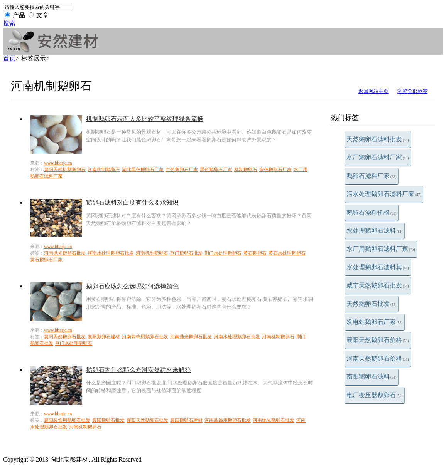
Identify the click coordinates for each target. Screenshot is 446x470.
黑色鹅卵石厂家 (216, 169)
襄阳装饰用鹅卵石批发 (67, 420)
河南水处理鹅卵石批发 (111, 253)
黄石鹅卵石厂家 (46, 259)
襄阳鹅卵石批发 (108, 420)
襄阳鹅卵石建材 (104, 336)
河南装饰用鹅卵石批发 (145, 336)
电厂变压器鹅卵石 (374, 395)
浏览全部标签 (412, 91)
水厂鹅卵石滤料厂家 (377, 157)
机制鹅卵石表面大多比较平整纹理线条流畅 (144, 119)
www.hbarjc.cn (58, 163)
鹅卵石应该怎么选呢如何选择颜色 (132, 286)
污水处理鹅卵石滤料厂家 (383, 194)
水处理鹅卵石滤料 (374, 230)
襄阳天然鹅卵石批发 (65, 336)
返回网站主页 (373, 91)
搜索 (9, 23)
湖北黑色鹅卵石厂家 (143, 169)
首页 (9, 58)
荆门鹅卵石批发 (186, 253)
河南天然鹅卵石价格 (377, 358)
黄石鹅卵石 (255, 253)
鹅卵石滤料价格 (371, 212)
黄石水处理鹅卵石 (287, 253)
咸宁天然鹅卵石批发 (377, 285)
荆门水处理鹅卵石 (223, 253)
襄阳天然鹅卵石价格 (377, 340)
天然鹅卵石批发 (371, 303)
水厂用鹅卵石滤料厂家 (380, 248)
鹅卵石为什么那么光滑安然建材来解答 (138, 369)
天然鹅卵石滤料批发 (377, 139)
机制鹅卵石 (245, 169)
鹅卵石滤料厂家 (371, 176)
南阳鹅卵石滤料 (371, 376)
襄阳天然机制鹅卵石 (65, 169)
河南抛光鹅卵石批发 (65, 253)
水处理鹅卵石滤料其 (377, 267)
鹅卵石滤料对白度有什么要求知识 (132, 202)
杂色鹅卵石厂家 (275, 169)
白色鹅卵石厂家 (182, 169)
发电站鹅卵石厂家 (374, 322)
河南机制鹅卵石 (104, 169)
